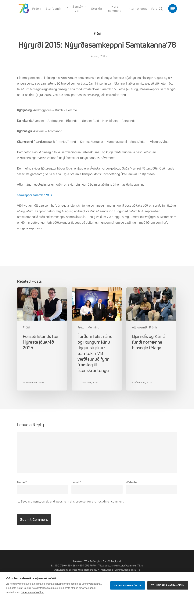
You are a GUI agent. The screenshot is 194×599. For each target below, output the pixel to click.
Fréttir (98, 34)
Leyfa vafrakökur (127, 585)
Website (131, 482)
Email (76, 482)
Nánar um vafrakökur (32, 592)
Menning (93, 327)
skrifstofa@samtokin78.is (128, 565)
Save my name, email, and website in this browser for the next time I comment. (72, 501)
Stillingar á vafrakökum (168, 585)
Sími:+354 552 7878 (84, 565)
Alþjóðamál (139, 327)
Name (22, 482)
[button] (172, 9)
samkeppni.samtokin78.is (34, 195)
